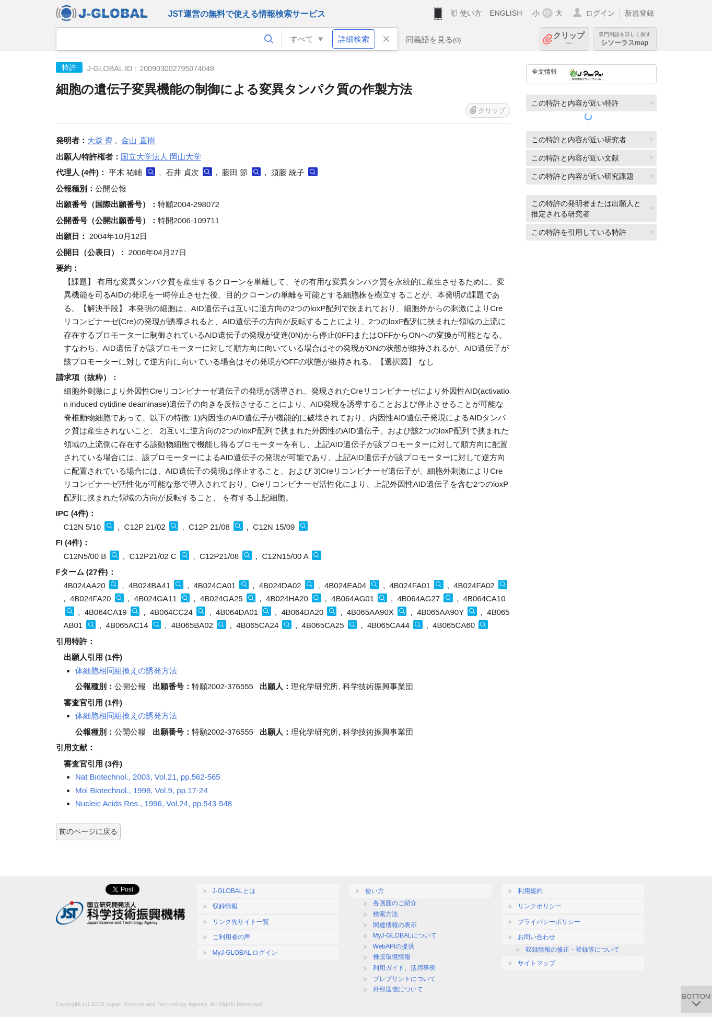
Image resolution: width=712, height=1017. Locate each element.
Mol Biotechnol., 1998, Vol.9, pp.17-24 (141, 790)
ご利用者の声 (231, 937)
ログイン (600, 13)
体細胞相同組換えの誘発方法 (126, 670)
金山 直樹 (138, 140)
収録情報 (225, 906)
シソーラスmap (625, 39)
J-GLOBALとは (234, 891)
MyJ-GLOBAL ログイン (245, 952)
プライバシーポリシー (549, 921)
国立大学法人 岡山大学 (161, 156)
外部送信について (398, 989)
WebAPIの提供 (394, 946)
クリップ (569, 39)
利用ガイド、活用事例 (404, 968)
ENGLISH (505, 13)
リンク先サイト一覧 (241, 921)
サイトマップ (536, 963)
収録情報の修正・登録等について (573, 949)
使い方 (471, 13)
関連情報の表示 (395, 925)
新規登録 (639, 13)
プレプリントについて (404, 978)
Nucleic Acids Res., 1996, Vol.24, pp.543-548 (153, 803)
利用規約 (530, 891)
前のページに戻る (88, 831)
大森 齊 (100, 140)
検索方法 (385, 914)
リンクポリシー (540, 906)
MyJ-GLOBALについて (405, 935)
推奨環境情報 (392, 957)
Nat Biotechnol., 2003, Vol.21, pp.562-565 (147, 776)
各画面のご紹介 (395, 903)
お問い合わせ (536, 937)
